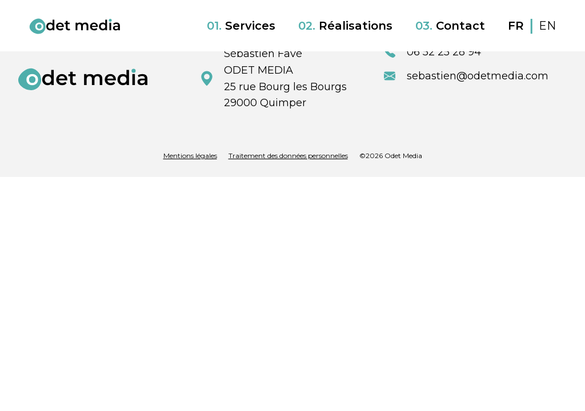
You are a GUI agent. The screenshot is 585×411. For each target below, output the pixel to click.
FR (517, 26)
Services (241, 26)
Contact (450, 26)
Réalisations (345, 26)
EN (547, 26)
